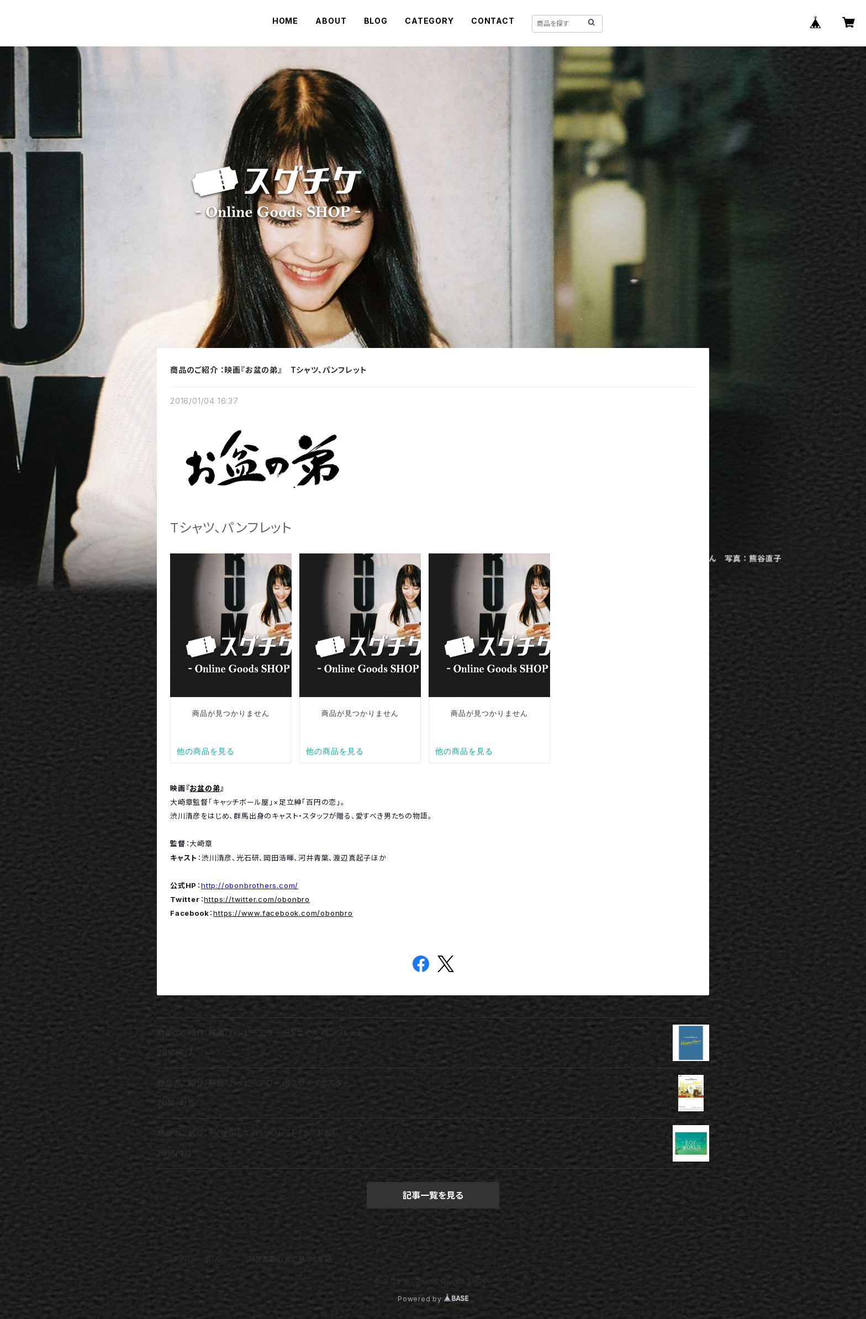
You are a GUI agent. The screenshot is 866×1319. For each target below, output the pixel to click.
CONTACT (493, 20)
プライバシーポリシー (198, 1259)
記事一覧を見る (433, 1195)
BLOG (376, 20)
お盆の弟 (204, 788)
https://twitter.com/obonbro (257, 899)
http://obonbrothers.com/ (249, 885)
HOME (285, 20)
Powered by (433, 1299)
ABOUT (330, 20)
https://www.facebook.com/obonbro (283, 913)
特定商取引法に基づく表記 (290, 1259)
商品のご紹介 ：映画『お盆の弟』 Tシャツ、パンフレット (268, 369)
